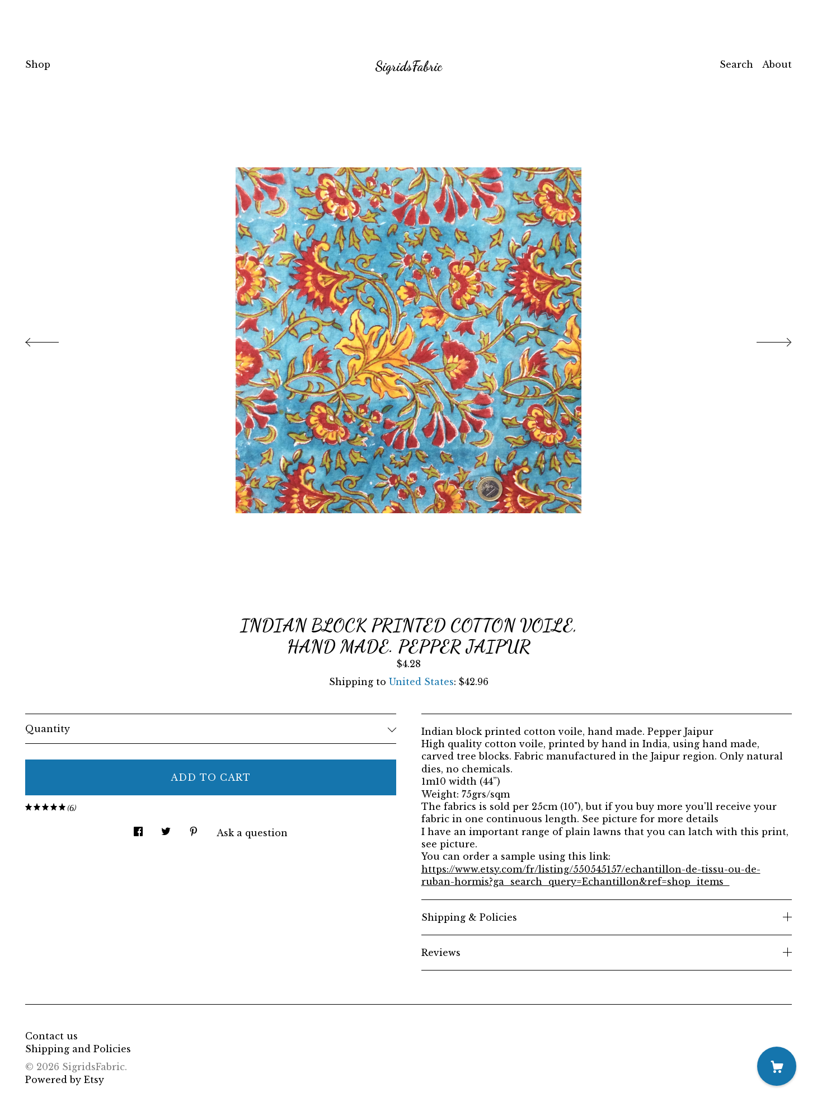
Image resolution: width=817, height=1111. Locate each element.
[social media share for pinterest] (193, 829)
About (777, 64)
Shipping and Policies (78, 1048)
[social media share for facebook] (138, 829)
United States (421, 681)
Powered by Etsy (64, 1079)
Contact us (51, 1036)
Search (736, 64)
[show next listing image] (764, 339)
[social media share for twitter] (166, 829)
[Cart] (776, 1066)
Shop (37, 64)
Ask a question (252, 832)
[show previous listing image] (53, 339)
